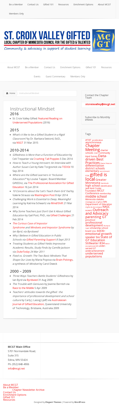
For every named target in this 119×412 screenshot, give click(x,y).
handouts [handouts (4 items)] (104, 183)
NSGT (19, 142)
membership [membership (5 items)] (105, 193)
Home (12, 93)
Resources (9, 399)
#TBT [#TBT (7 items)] (88, 139)
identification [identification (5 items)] (106, 186)
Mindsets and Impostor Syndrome (50, 227)
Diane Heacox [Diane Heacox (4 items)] (106, 163)
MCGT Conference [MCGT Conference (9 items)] (94, 192)
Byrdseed (32, 280)
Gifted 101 (9, 397)
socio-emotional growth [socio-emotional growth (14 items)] (98, 232)
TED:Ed (66, 167)
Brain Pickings (64, 259)
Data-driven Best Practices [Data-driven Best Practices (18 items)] (96, 159)
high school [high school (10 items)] (92, 185)
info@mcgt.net (16, 368)
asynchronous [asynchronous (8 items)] (93, 142)
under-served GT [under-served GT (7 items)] (95, 247)
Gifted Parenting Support (41, 239)
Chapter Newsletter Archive (28, 390)
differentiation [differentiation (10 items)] (94, 165)
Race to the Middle (23, 288)
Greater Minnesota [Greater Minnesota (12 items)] (95, 181)
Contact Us (9, 392)
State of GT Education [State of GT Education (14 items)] (98, 238)
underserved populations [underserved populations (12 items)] (94, 254)
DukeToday (23, 251)
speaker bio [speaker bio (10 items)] (92, 237)
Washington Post (45, 195)
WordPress (79, 402)
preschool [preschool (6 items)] (90, 219)
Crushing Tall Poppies (46, 159)
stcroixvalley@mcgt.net (100, 104)
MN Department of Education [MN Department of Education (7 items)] (98, 203)
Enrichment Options (14, 394)
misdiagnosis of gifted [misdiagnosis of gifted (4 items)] (94, 202)
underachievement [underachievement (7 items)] (94, 250)
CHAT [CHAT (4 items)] (96, 153)
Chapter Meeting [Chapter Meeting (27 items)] (92, 147)
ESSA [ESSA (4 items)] (87, 175)
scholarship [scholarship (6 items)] (95, 227)
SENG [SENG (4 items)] (94, 231)
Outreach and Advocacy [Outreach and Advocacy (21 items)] (96, 211)
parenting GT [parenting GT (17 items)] (96, 217)
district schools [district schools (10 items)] (95, 168)
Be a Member (11, 387)
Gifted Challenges (60, 215)
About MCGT (10, 385)
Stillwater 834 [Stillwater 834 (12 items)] (95, 243)
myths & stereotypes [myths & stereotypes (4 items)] (93, 207)
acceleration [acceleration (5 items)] (97, 140)
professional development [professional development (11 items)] (94, 224)
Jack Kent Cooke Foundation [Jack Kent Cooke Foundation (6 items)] (93, 189)
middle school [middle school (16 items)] (96, 196)
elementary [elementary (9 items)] (92, 171)
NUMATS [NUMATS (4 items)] (88, 210)
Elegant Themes (53, 402)
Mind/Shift (57, 203)
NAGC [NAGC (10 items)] (106, 206)
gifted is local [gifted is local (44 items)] (96, 176)
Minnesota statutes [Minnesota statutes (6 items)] (94, 199)
